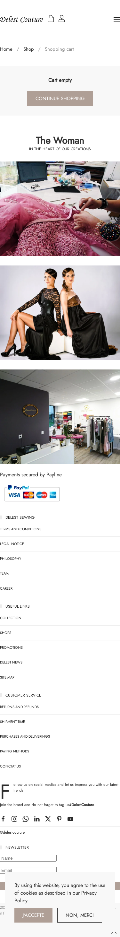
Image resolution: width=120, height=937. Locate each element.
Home (6, 49)
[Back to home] (21, 19)
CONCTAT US (10, 766)
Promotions (11, 647)
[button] (51, 19)
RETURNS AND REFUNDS (19, 706)
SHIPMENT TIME (12, 721)
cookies (28, 893)
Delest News (11, 662)
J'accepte (33, 915)
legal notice (12, 543)
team (4, 573)
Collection (10, 617)
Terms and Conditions (20, 529)
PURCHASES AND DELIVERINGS (25, 736)
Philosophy (10, 558)
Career (6, 588)
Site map (7, 677)
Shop (28, 49)
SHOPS (5, 632)
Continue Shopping (60, 98)
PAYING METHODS (14, 751)
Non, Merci (80, 915)
